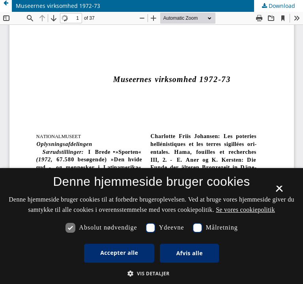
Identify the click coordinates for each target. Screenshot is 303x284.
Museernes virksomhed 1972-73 (58, 5)
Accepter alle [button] (119, 252)
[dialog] (151, 226)
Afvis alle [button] (189, 253)
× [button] (279, 191)
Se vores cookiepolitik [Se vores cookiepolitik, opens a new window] (245, 209)
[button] (151, 273)
